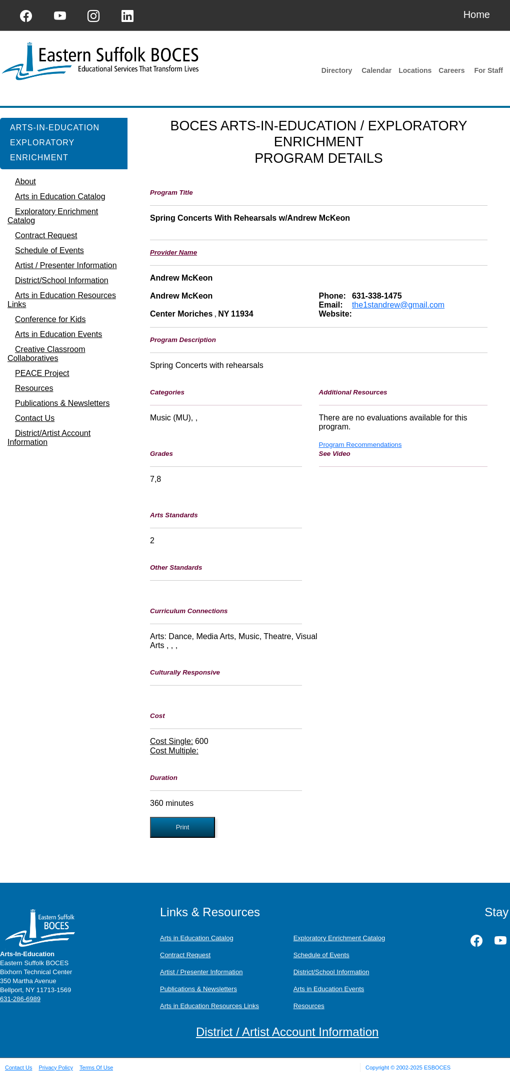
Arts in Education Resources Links (209, 1006)
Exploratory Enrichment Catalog (340, 938)
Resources (309, 1006)
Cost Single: (171, 741)
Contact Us (18, 1068)
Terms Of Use (96, 1068)
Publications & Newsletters (198, 989)
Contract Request (185, 955)
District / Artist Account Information (287, 1032)
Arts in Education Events (329, 989)
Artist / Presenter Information (201, 972)
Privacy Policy (55, 1068)
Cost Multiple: (174, 750)
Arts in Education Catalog (197, 938)
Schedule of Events (322, 955)
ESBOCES (437, 1068)
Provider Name (173, 252)
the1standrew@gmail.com (398, 305)
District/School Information (332, 972)
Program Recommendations (360, 444)
